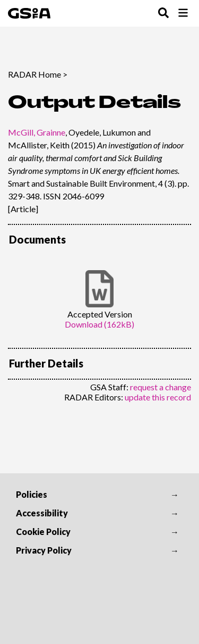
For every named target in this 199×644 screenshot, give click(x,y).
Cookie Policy (43, 531)
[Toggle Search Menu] (163, 13)
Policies (31, 494)
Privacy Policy (44, 550)
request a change (160, 387)
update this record (158, 397)
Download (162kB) (99, 324)
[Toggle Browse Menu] (183, 13)
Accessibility (42, 513)
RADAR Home (34, 74)
